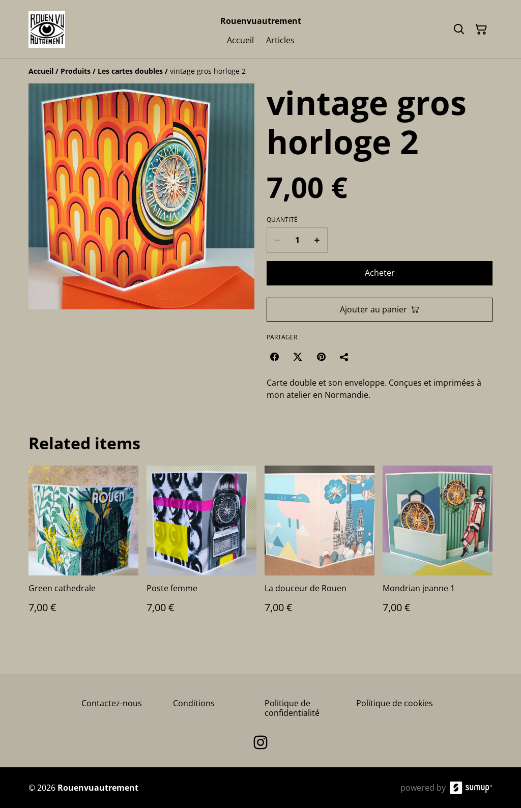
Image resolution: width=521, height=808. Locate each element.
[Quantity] (297, 240)
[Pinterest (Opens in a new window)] (321, 356)
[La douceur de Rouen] (319, 549)
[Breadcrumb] (260, 71)
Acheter (380, 272)
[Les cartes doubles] (130, 71)
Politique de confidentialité (292, 708)
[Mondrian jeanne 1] (438, 549)
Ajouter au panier (379, 309)
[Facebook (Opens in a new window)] (274, 356)
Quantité (282, 219)
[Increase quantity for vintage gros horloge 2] (317, 240)
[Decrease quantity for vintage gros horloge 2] (277, 240)
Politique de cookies (394, 703)
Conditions (194, 703)
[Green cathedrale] (83, 549)
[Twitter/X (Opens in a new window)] (297, 356)
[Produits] (76, 71)
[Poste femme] (201, 549)
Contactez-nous (111, 703)
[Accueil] (40, 71)
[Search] (459, 29)
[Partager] (344, 356)
